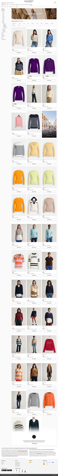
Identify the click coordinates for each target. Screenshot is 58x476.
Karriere (2, 463)
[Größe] (20, 23)
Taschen (23, 4)
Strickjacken (5, 26)
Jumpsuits (3, 30)
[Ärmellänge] (14, 25)
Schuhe (20, 4)
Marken (31, 4)
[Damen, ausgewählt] (2, 4)
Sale (11, 4)
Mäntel (3, 17)
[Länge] (38, 23)
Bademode (3, 31)
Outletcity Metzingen (29, 1)
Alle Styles (2, 8)
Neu (9, 4)
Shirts (3, 11)
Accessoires (26, 4)
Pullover (17, 6)
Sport (29, 4)
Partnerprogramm (17, 463)
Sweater (3, 29)
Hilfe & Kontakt (17, 462)
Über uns (2, 462)
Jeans (3, 12)
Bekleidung (17, 4)
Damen (2, 6)
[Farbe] (24, 23)
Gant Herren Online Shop (41, 455)
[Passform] (52, 23)
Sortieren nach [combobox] (14, 23)
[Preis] (28, 23)
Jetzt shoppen (19, 52)
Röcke (3, 21)
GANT (8, 6)
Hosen (3, 13)
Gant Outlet (53, 454)
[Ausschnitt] (47, 23)
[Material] (33, 23)
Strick (14, 6)
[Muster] (19, 25)
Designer (13, 4)
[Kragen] (42, 23)
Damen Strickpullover (14, 450)
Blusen (3, 20)
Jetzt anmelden (34, 443)
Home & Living (3, 39)
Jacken (3, 16)
